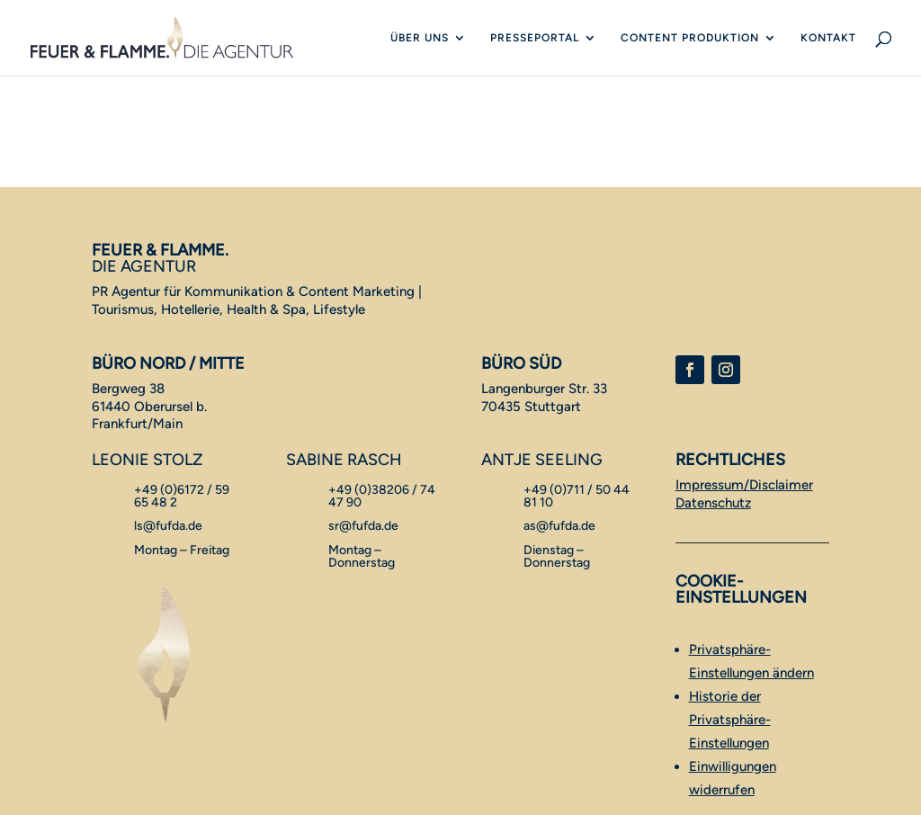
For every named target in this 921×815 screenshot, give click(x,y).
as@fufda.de (559, 525)
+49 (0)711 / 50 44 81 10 (576, 496)
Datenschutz (713, 503)
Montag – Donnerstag (361, 556)
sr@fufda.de (363, 525)
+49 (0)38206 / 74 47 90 (381, 496)
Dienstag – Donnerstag (556, 556)
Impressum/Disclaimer (744, 485)
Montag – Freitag (181, 550)
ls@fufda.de (168, 525)
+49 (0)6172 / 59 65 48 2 (181, 496)
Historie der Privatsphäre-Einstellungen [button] (730, 719)
